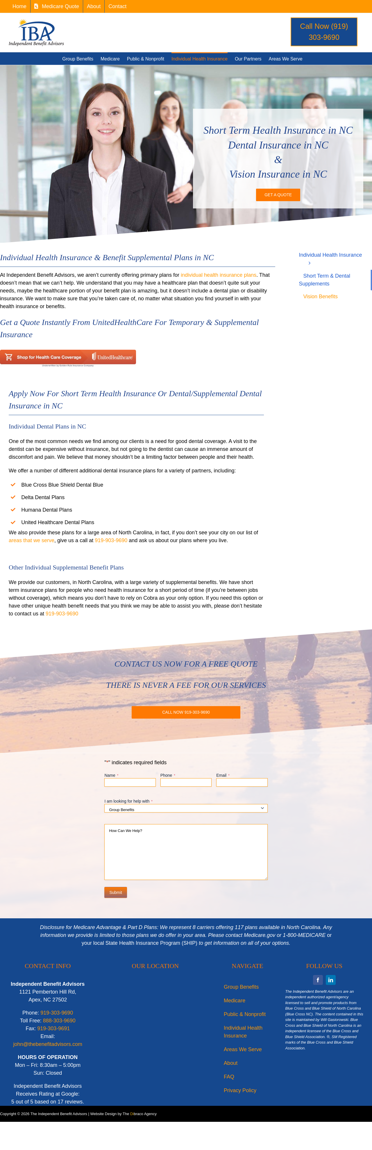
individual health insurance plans (218, 275)
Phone (167, 775)
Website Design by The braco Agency (123, 1114)
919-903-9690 (111, 540)
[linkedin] (331, 980)
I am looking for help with (128, 801)
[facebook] (318, 980)
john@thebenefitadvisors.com (47, 1044)
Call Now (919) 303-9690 (324, 31)
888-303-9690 (59, 1021)
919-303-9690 (56, 1013)
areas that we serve (31, 540)
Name (111, 775)
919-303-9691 (53, 1028)
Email (223, 775)
